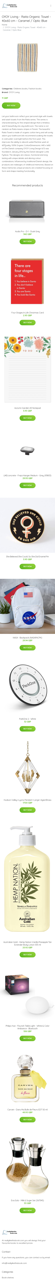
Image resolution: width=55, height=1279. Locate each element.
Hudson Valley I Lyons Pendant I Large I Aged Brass (27, 800)
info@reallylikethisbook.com (14, 1263)
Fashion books (35, 88)
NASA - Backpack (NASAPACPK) (27, 637)
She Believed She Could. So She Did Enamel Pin (27, 556)
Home (4, 24)
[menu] (51, 5)
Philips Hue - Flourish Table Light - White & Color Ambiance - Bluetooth (27, 1027)
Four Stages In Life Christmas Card (27, 312)
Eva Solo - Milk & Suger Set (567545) (27, 1200)
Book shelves (8, 1277)
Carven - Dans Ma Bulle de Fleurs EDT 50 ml (27, 1109)
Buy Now (11, 105)
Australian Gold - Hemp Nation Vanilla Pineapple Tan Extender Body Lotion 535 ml (27, 943)
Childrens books (20, 88)
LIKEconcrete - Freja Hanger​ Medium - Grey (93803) (27, 475)
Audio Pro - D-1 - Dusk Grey (27, 231)
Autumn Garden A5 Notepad (27, 408)
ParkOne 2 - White (27, 719)
